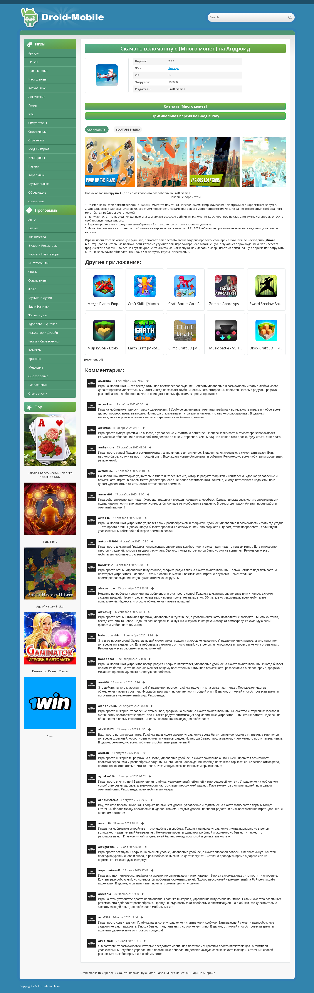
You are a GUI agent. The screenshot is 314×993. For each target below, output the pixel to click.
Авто (32, 219)
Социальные (37, 280)
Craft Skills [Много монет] (144, 303)
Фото (32, 289)
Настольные (37, 79)
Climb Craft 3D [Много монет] (185, 348)
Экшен (33, 62)
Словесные (36, 201)
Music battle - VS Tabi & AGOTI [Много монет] (226, 348)
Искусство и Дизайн (43, 332)
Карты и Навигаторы (43, 254)
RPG (31, 114)
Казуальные (37, 88)
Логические (36, 97)
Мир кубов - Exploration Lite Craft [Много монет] (104, 348)
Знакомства (37, 237)
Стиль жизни (37, 393)
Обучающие (37, 192)
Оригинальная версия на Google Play (185, 116)
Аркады (33, 53)
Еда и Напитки (38, 306)
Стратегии (36, 140)
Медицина (35, 367)
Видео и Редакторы (42, 245)
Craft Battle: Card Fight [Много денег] (185, 303)
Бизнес (33, 228)
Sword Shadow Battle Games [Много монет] (266, 303)
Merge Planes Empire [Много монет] (104, 303)
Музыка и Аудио (40, 298)
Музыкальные (38, 184)
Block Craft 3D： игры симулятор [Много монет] (266, 348)
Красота (34, 359)
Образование (38, 376)
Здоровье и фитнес (42, 324)
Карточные (36, 175)
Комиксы (34, 350)
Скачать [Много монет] (185, 106)
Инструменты (38, 263)
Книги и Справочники (44, 341)
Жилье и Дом (37, 315)
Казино (33, 166)
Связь (32, 272)
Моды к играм (38, 149)
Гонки (32, 105)
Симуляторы (37, 123)
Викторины (36, 158)
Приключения (38, 71)
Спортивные (37, 131)
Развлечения (37, 385)
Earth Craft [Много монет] (144, 348)
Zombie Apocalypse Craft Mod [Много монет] (226, 303)
